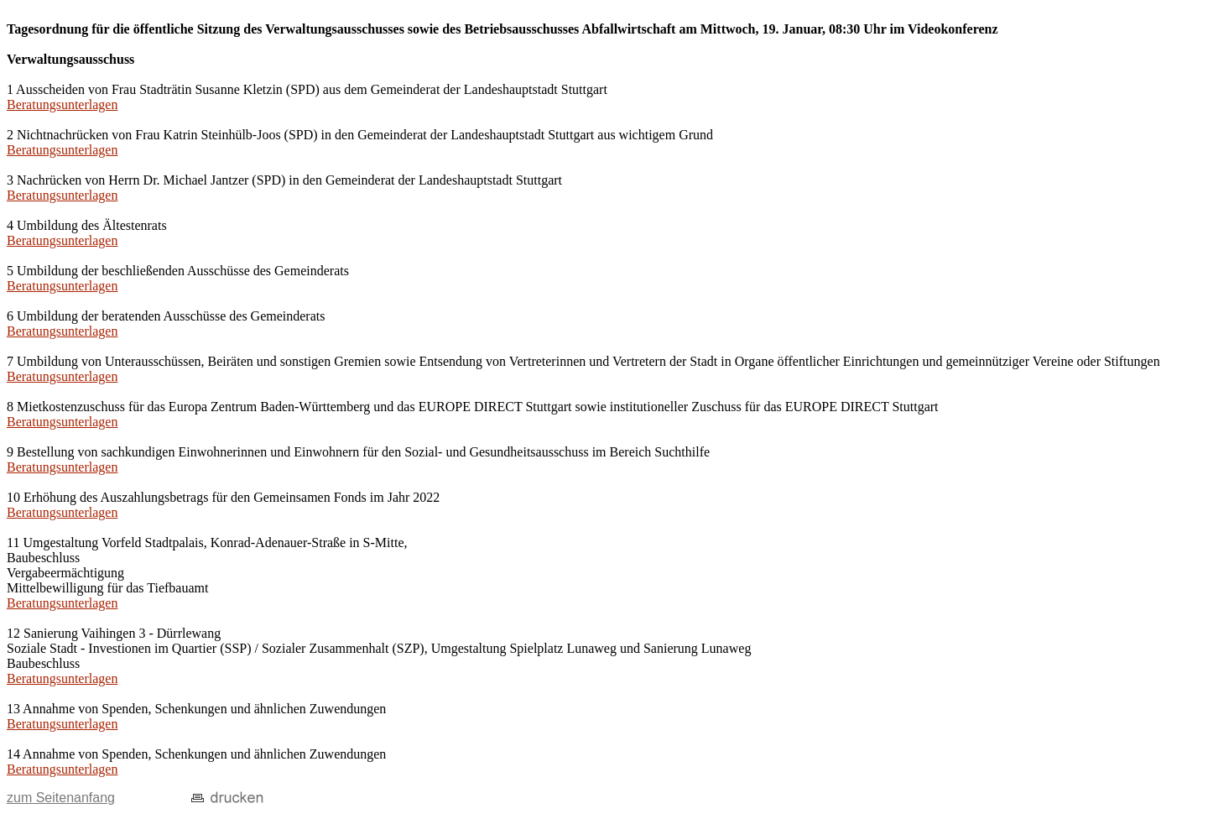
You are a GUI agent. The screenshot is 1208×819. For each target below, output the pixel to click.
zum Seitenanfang (61, 797)
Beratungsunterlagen (62, 104)
